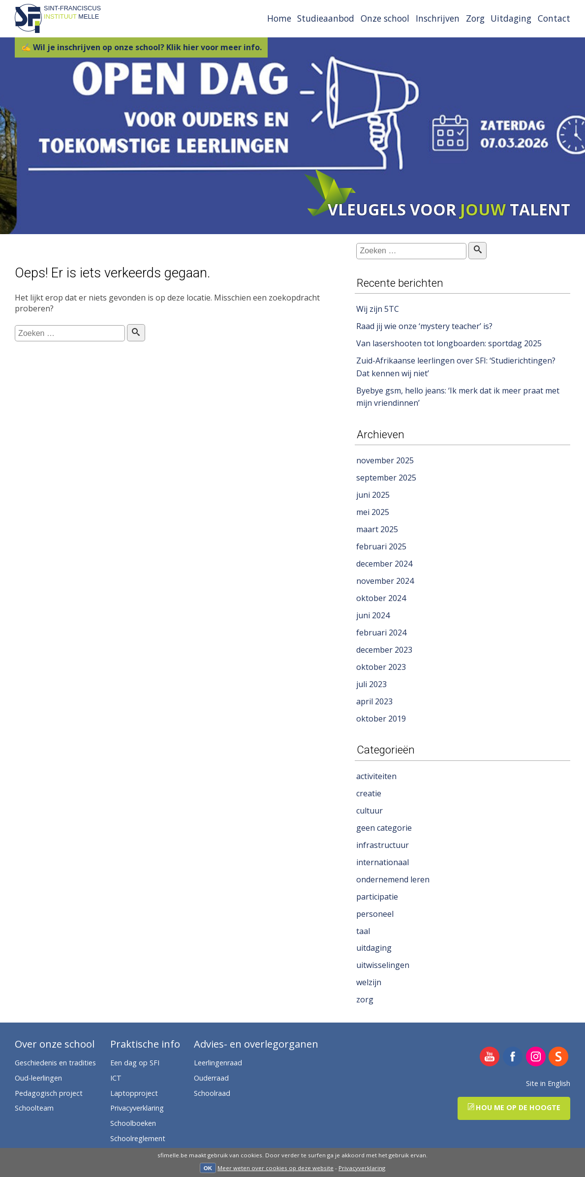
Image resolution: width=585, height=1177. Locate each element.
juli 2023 (371, 684)
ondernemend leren (393, 879)
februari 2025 (381, 546)
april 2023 (374, 701)
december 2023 (384, 649)
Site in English (548, 1083)
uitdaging (374, 947)
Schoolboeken (133, 1123)
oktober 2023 (381, 667)
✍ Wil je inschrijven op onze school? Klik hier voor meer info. (141, 47)
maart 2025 (377, 529)
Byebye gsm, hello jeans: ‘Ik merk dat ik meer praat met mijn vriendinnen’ (457, 397)
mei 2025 (372, 512)
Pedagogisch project (49, 1093)
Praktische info (145, 1044)
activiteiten (376, 776)
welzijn (368, 982)
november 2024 (385, 580)
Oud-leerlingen (38, 1078)
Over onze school (54, 1044)
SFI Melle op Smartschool (559, 1057)
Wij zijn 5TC (377, 308)
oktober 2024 (381, 598)
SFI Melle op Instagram (536, 1057)
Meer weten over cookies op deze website (275, 1168)
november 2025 (385, 460)
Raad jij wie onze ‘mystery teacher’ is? (424, 326)
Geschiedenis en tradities (55, 1062)
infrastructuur (382, 845)
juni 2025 (373, 494)
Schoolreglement (137, 1138)
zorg (364, 999)
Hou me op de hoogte (513, 1107)
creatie (368, 793)
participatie (377, 896)
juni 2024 (373, 615)
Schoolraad (212, 1093)
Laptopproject (134, 1093)
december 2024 (384, 563)
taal (363, 931)
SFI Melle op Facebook (513, 1057)
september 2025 (386, 477)
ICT (116, 1078)
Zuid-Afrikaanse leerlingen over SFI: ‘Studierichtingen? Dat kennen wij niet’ (455, 367)
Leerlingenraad (218, 1062)
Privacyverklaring (362, 1168)
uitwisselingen (382, 965)
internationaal (382, 862)
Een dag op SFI (134, 1062)
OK (208, 1168)
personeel (375, 913)
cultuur (369, 810)
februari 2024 (381, 632)
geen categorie (384, 827)
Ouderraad (211, 1078)
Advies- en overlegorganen (256, 1044)
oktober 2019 (381, 718)
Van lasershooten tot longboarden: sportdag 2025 (449, 343)
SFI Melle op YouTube (490, 1057)
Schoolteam (34, 1108)
